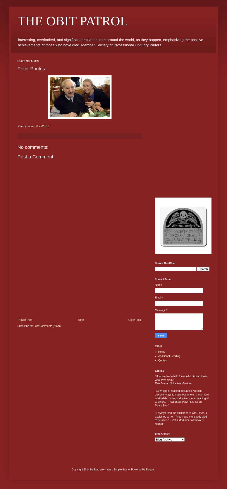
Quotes (162, 360)
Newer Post (25, 319)
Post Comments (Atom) (47, 326)
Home (80, 319)
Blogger (150, 469)
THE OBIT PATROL (72, 21)
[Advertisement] (79, 285)
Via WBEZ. (43, 126)
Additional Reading (169, 356)
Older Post (134, 319)
